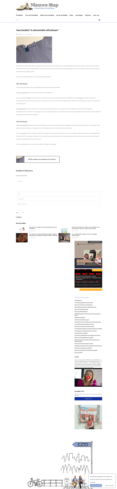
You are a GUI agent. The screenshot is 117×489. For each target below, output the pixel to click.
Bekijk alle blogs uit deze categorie (90, 289)
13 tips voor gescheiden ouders (82, 319)
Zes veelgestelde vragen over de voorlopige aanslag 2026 (84, 234)
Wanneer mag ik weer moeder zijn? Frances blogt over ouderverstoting (87, 340)
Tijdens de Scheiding (47, 15)
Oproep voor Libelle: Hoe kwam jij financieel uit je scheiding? (43, 227)
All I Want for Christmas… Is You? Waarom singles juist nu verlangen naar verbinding (88, 277)
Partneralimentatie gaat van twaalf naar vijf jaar (85, 307)
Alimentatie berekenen (80, 317)
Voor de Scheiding (31, 15)
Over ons (96, 15)
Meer (71, 15)
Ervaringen (79, 15)
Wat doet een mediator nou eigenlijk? (83, 348)
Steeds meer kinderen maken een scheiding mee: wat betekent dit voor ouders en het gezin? (85, 227)
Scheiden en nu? (78, 300)
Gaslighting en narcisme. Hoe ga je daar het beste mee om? (88, 345)
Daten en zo (97, 270)
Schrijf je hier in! (88, 398)
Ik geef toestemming (96, 485)
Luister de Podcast (95, 242)
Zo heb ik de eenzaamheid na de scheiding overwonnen (87, 335)
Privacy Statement (109, 485)
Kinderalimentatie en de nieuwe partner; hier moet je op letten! (88, 314)
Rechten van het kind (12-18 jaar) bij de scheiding (86, 350)
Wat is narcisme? (78, 352)
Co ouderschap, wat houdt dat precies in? (84, 324)
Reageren (19, 217)
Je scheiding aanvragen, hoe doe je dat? (84, 302)
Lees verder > (91, 367)
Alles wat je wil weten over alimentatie (83, 304)
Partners (88, 15)
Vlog (76, 357)
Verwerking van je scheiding (81, 333)
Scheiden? (19, 15)
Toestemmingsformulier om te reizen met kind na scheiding (88, 328)
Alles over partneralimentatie (81, 309)
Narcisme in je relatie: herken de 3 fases (84, 343)
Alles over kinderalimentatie (81, 311)
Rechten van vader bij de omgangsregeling (84, 326)
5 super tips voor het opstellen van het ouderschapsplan (88, 322)
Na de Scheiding (61, 15)
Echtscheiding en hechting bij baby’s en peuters (86, 330)
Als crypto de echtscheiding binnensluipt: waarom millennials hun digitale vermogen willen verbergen (43, 234)
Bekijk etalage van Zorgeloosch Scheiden (42, 159)
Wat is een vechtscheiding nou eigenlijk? (84, 337)
